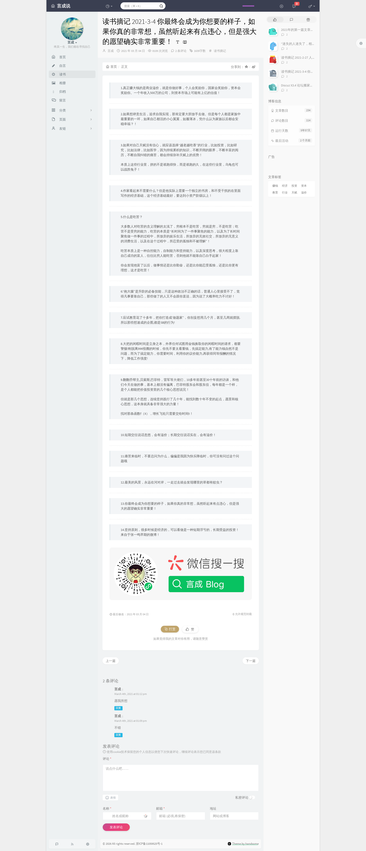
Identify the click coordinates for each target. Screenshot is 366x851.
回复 (118, 708)
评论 (107, 759)
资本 (304, 185)
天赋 (294, 192)
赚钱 (275, 185)
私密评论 (241, 797)
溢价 (304, 192)
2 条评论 (181, 51)
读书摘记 (220, 51)
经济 (285, 185)
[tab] (275, 19)
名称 (107, 808)
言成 (111, 51)
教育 (275, 192)
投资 (294, 185)
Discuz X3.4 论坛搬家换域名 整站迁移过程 (310, 85)
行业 (285, 192)
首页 (111, 66)
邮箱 (160, 808)
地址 (213, 808)
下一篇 (251, 661)
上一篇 (111, 661)
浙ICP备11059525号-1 (149, 844)
